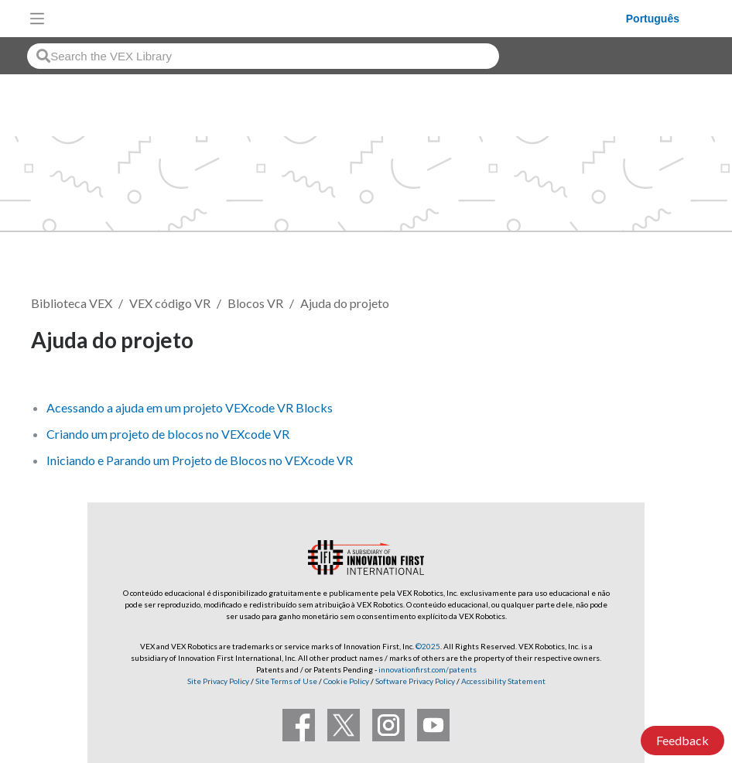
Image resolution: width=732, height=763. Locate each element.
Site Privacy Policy (218, 681)
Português (652, 18)
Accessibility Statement (503, 681)
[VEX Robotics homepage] (339, 18)
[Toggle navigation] (37, 18)
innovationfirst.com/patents (427, 669)
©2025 (428, 646)
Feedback (682, 740)
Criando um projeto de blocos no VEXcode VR (167, 433)
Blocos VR (255, 303)
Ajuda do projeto (344, 303)
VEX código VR (169, 303)
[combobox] (263, 56)
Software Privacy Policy (415, 681)
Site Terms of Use (285, 681)
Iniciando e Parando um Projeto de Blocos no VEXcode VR (199, 460)
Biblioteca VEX (71, 303)
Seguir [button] (663, 342)
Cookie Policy (346, 681)
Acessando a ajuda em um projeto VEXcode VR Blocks (189, 407)
